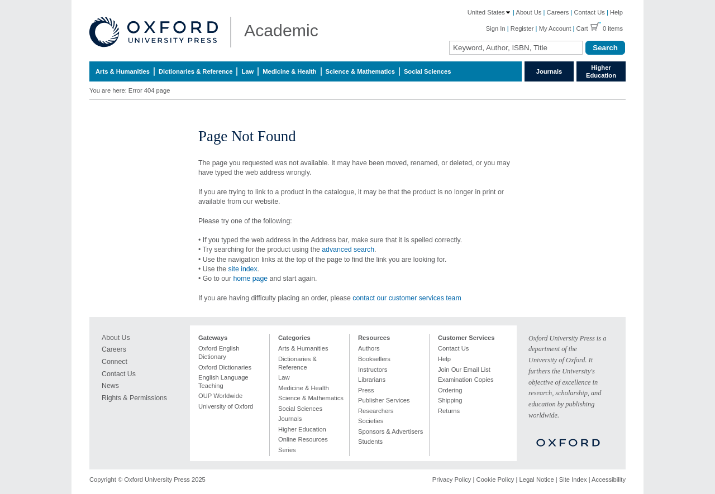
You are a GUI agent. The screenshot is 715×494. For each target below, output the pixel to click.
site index (243, 269)
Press (366, 390)
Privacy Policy (451, 479)
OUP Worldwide (220, 395)
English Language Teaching (223, 381)
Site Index (573, 479)
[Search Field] (516, 48)
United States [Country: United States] (489, 12)
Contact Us (589, 12)
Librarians (371, 379)
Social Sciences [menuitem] (427, 71)
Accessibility (609, 479)
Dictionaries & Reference (297, 363)
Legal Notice (536, 479)
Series (287, 450)
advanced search (348, 249)
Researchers (375, 410)
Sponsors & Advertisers (390, 431)
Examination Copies (466, 379)
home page (250, 278)
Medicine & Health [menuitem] (289, 71)
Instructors (372, 369)
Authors (369, 348)
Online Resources (303, 439)
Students (370, 441)
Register (522, 28)
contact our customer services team (406, 298)
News (110, 386)
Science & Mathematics (311, 398)
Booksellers (374, 359)
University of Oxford (225, 406)
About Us (528, 12)
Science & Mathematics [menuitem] (360, 71)
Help (616, 12)
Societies (370, 421)
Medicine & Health (303, 388)
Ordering (450, 390)
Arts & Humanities (303, 348)
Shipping (450, 400)
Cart (582, 28)
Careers (558, 12)
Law (284, 377)
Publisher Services (384, 400)
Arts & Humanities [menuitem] (123, 71)
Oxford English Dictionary (218, 352)
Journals (549, 71)
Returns (449, 410)
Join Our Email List (464, 369)
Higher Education (601, 71)
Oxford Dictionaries (224, 367)
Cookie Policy (495, 479)
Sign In (496, 28)
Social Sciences (300, 408)
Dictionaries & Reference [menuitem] (195, 71)
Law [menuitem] (247, 71)
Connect (114, 362)
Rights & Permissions (134, 398)
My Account (555, 28)
